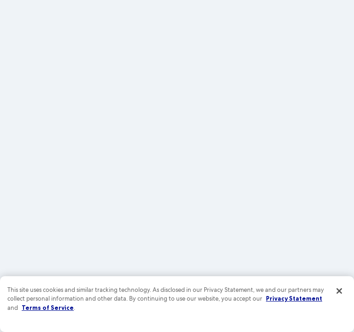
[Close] (339, 291)
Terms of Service (48, 307)
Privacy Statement (294, 298)
